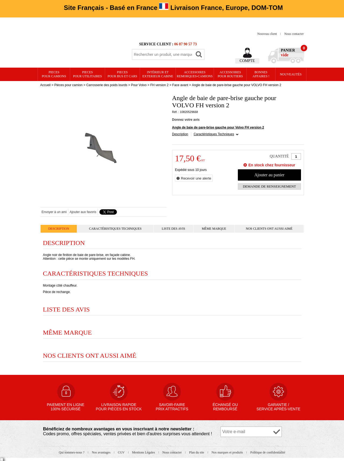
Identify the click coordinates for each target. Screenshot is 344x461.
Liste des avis (173, 228)
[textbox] (162, 54)
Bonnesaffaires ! (261, 74)
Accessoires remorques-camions (195, 74)
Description (180, 134)
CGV (121, 452)
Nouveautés (291, 74)
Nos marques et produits (228, 452)
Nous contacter (294, 34)
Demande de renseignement (269, 186)
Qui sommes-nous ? (72, 452)
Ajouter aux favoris (83, 212)
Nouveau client (267, 34)
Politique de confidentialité (267, 452)
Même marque (214, 228)
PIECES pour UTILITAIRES (87, 74)
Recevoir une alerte (196, 178)
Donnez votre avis (186, 120)
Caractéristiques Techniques (214, 134)
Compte (247, 61)
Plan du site (197, 452)
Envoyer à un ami (54, 212)
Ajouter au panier (269, 175)
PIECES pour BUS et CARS (122, 74)
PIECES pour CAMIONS (54, 74)
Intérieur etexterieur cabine (157, 74)
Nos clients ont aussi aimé (269, 228)
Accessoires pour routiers (230, 74)
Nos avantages (101, 452)
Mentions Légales (144, 452)
